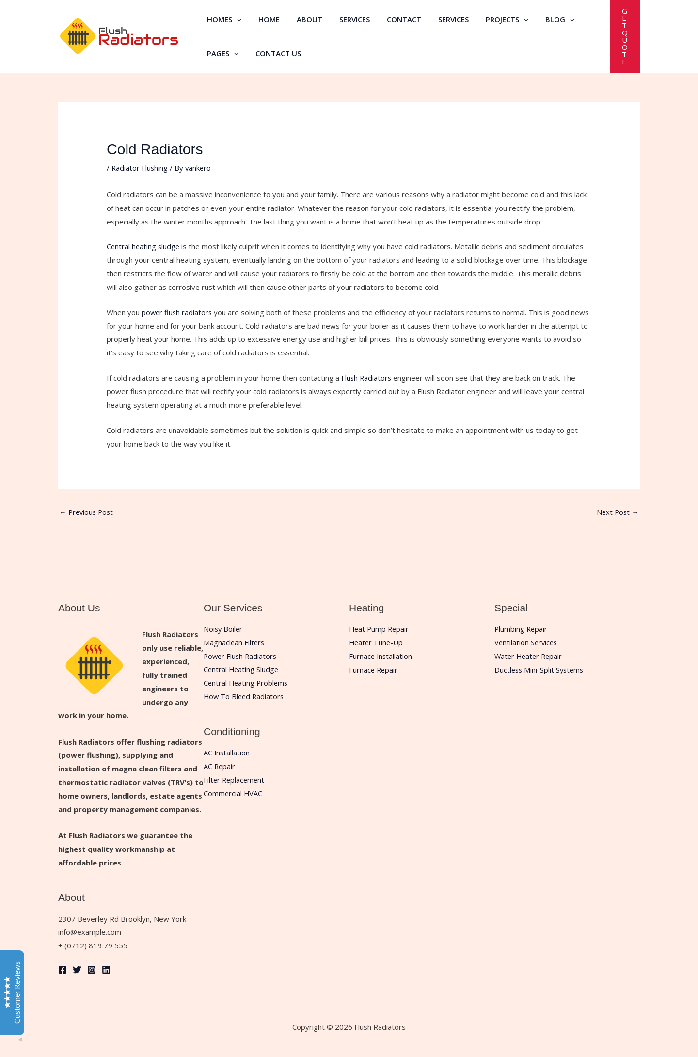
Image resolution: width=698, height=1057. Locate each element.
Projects (491, 19)
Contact (393, 19)
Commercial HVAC (233, 793)
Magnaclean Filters (235, 642)
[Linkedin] (106, 970)
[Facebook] (62, 970)
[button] (235, 19)
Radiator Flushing (140, 168)
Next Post (617, 512)
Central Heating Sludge (242, 669)
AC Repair (220, 766)
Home (265, 19)
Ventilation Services (526, 642)
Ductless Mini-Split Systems (540, 669)
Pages (222, 53)
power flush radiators (178, 312)
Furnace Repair (374, 669)
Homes (223, 19)
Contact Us (275, 53)
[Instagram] (91, 970)
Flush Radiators (367, 378)
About (304, 19)
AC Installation (227, 753)
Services (346, 19)
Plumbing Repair (521, 629)
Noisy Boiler (224, 629)
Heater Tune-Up (377, 642)
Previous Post (87, 512)
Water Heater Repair (529, 656)
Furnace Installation (381, 656)
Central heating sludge (144, 246)
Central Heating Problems (247, 683)
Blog (541, 19)
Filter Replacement (235, 780)
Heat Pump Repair (380, 629)
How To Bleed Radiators (245, 697)
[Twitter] (77, 970)
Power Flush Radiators (241, 656)
